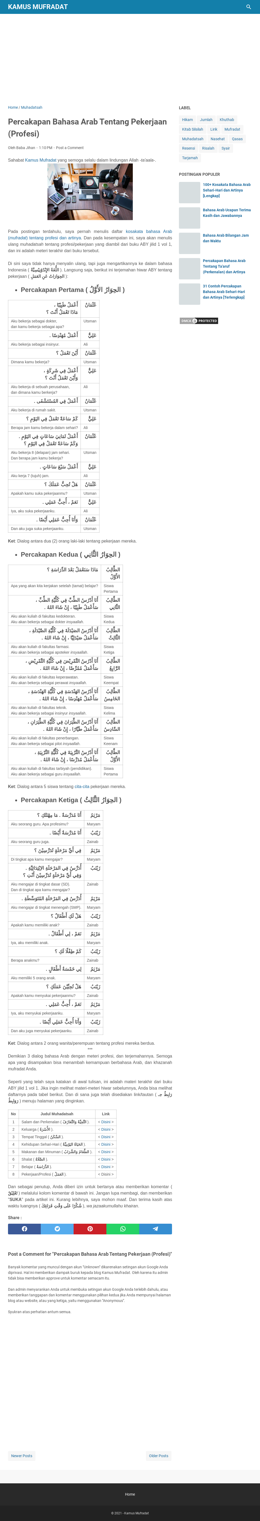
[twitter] (57, 1229)
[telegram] (155, 1229)
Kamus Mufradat (38, 7)
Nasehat (218, 139)
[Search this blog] (249, 7)
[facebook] (24, 1229)
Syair (226, 148)
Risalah (208, 148)
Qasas (237, 139)
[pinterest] (90, 1229)
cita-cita (82, 786)
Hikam (187, 120)
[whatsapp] (122, 1229)
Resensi (188, 148)
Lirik (213, 129)
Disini (105, 1122)
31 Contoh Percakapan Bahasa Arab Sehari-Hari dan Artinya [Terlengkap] (224, 291)
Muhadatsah (192, 139)
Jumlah (206, 120)
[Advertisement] (130, 59)
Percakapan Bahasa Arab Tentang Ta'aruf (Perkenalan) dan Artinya (224, 266)
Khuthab (227, 120)
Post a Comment (70, 148)
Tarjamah (190, 158)
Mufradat (232, 129)
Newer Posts (21, 1456)
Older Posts (158, 1456)
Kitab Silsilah (192, 129)
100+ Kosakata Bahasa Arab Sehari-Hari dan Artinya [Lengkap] (227, 190)
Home (130, 1494)
